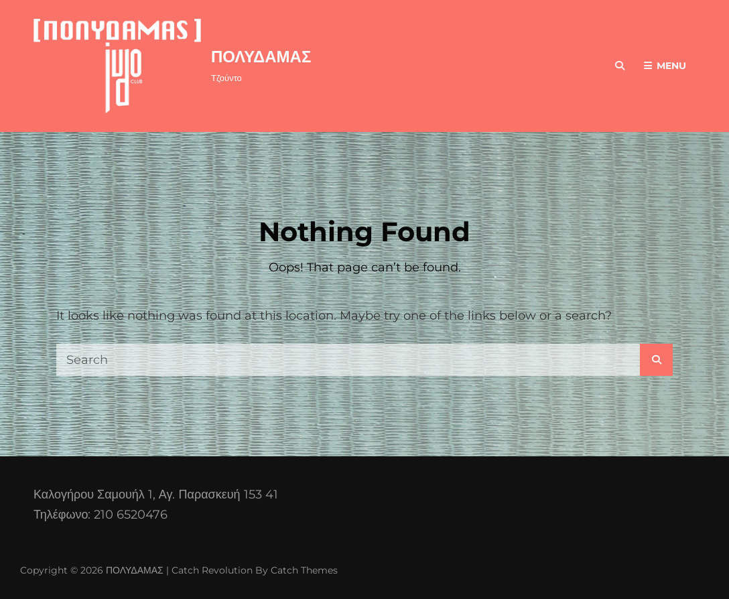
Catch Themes (304, 570)
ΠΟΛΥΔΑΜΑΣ (261, 56)
